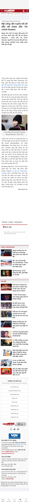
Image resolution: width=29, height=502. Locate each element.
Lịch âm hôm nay (14, 387)
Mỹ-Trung (4, 222)
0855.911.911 (10, 451)
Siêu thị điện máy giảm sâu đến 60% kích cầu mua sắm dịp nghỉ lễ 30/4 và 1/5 (20, 372)
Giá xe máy (14, 402)
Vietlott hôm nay (14, 417)
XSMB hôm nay (14, 409)
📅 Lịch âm (24, 13)
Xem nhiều (11, 13)
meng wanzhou (18, 222)
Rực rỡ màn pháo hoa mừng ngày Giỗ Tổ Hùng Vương (20, 297)
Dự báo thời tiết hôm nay (14, 390)
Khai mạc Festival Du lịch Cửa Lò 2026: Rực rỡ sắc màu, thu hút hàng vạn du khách (20, 288)
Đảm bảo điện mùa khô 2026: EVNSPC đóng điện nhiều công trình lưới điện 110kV (20, 353)
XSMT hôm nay (14, 413)
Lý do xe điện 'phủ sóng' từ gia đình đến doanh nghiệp (20, 362)
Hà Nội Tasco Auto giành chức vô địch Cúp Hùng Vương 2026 (20, 305)
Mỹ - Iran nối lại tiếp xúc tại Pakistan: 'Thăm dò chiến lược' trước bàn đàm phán (20, 263)
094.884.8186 (10, 479)
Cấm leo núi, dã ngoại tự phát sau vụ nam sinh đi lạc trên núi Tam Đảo (20, 314)
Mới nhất (3, 13)
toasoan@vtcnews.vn (8, 453)
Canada (11, 222)
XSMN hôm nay (14, 406)
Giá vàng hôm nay (14, 394)
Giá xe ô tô (14, 398)
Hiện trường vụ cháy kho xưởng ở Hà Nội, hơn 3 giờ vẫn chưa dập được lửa (20, 343)
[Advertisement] (14, 60)
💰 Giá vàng (18, 13)
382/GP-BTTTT (20, 444)
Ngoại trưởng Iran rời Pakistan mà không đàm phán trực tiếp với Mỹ (20, 253)
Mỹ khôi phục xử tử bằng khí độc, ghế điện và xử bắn (20, 273)
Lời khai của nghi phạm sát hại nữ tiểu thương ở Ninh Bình (20, 334)
